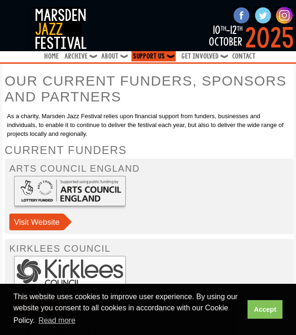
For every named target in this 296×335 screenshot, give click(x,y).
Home (51, 56)
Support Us (154, 56)
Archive (80, 56)
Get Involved (204, 56)
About (113, 56)
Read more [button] (56, 320)
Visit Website (37, 222)
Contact (243, 56)
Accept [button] (265, 309)
